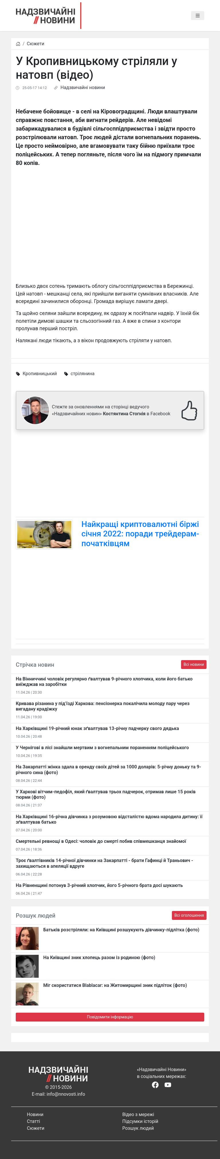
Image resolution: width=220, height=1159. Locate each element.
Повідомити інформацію (110, 1017)
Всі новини (194, 664)
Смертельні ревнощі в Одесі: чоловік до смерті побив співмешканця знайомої (101, 841)
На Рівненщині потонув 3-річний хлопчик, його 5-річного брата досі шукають (99, 885)
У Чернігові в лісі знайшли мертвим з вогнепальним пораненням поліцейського (102, 747)
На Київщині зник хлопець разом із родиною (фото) (99, 957)
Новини (35, 1114)
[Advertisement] (110, 474)
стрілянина (83, 373)
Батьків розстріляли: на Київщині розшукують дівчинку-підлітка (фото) (121, 929)
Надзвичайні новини (82, 87)
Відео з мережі (138, 1114)
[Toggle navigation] (197, 15)
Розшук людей (138, 1128)
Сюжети (35, 43)
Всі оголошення (189, 915)
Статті (33, 1121)
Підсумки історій (140, 1121)
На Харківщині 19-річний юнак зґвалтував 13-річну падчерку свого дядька (97, 728)
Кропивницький (40, 373)
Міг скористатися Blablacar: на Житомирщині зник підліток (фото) (115, 985)
